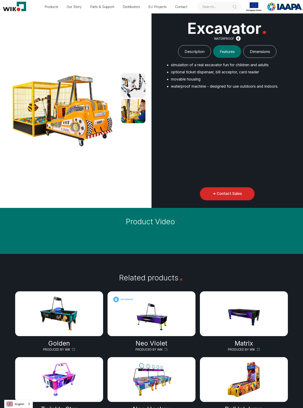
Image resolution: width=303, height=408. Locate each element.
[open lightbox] (133, 85)
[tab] (194, 51)
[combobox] (18, 404)
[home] (17, 7)
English (15, 404)
